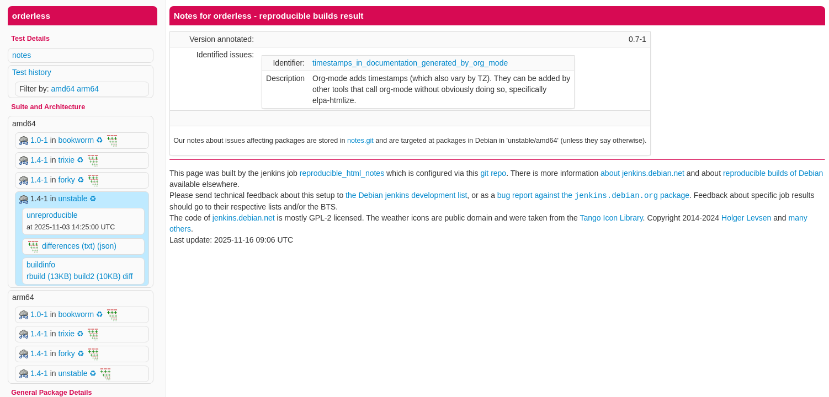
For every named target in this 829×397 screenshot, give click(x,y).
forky (67, 179)
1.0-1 (40, 140)
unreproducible (52, 215)
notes (21, 55)
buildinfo (40, 264)
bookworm (76, 140)
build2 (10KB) (97, 276)
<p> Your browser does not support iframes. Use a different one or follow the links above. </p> (497, 198)
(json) (106, 245)
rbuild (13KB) (49, 276)
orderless (31, 15)
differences (60, 245)
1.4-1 (40, 159)
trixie (67, 159)
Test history (31, 72)
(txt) (88, 245)
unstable (72, 198)
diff (127, 276)
